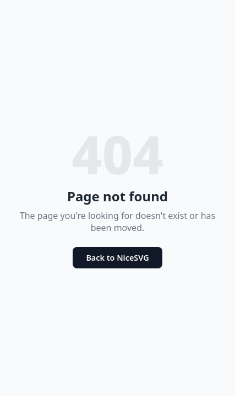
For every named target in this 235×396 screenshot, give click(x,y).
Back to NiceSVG (117, 257)
